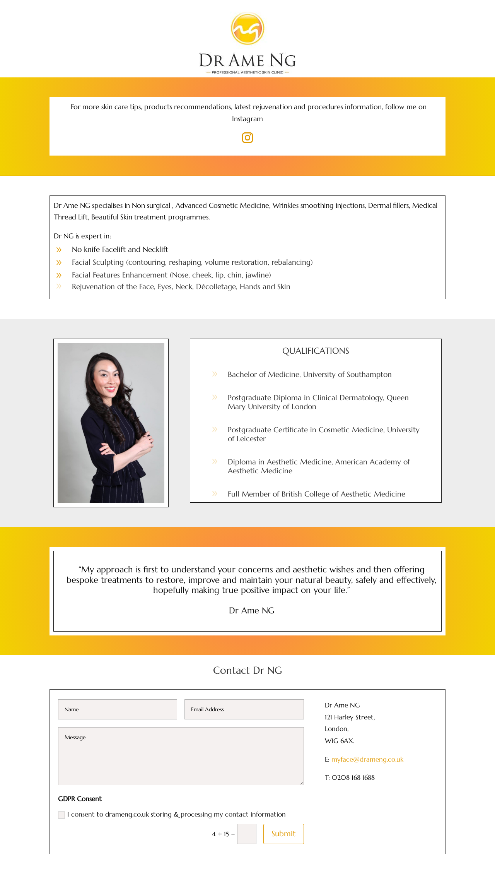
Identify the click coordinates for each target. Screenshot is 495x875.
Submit (283, 834)
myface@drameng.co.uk (367, 759)
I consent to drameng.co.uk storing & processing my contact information (172, 814)
